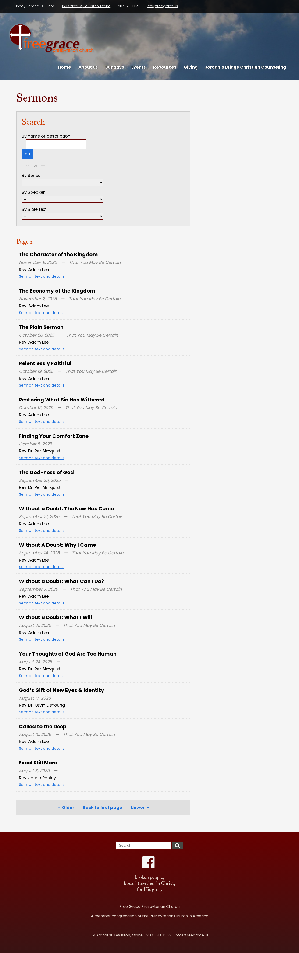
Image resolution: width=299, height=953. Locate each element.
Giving (191, 67)
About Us (88, 67)
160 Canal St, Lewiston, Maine (86, 6)
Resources (164, 67)
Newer (138, 807)
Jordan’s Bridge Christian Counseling (245, 67)
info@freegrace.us (162, 6)
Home (64, 67)
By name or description (46, 136)
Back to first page (102, 807)
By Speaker (33, 192)
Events (138, 67)
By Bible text (34, 209)
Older (68, 807)
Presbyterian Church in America (179, 916)
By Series (31, 175)
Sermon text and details (41, 276)
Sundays (114, 67)
